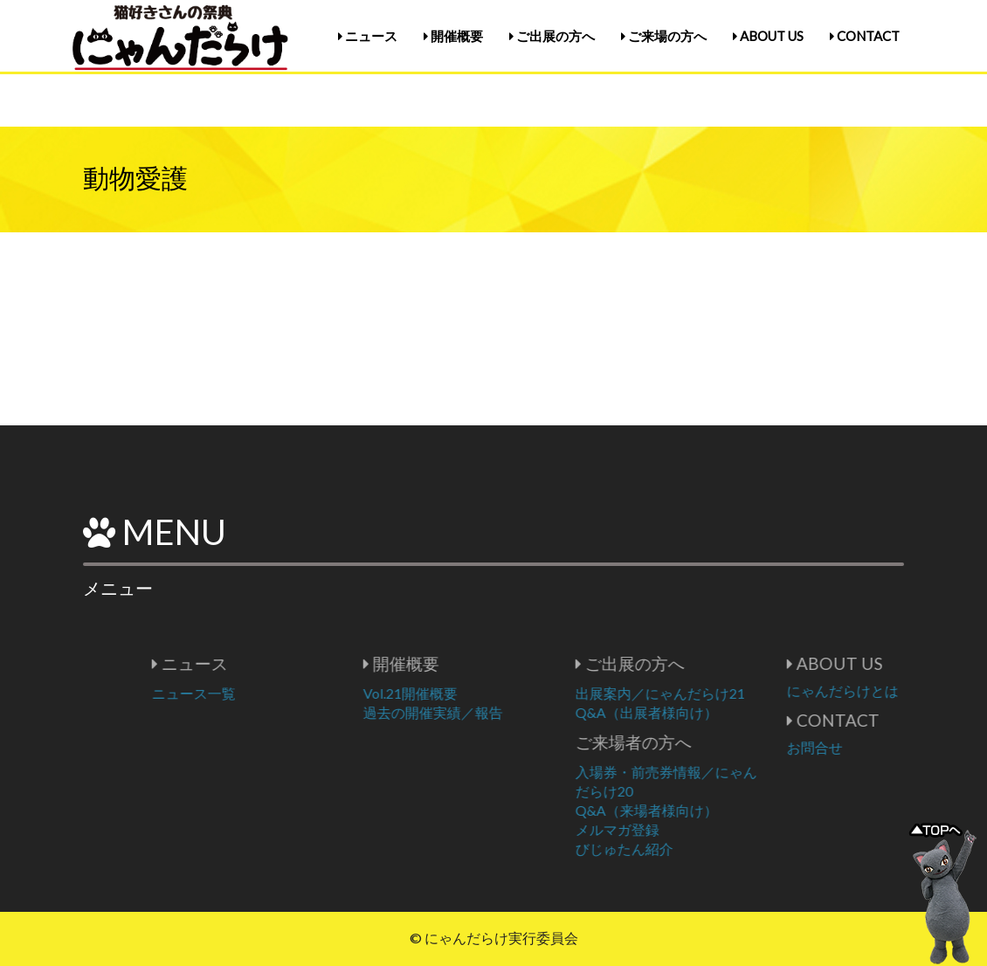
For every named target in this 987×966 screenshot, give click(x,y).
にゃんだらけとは (898, 690)
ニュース (367, 36)
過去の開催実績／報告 (488, 712)
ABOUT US (768, 36)
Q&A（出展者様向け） (702, 712)
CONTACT (865, 36)
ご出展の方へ (552, 36)
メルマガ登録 (672, 829)
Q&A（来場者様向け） (702, 810)
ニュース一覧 (249, 693)
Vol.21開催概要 (465, 693)
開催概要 (453, 36)
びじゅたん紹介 (679, 848)
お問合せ (870, 747)
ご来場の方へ (664, 36)
